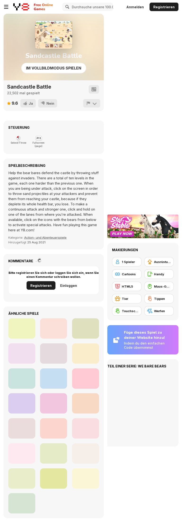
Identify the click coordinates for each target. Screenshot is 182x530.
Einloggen (68, 286)
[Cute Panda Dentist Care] (85, 378)
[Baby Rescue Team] (85, 353)
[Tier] (126, 298)
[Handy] (159, 274)
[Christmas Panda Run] (53, 453)
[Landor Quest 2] (21, 328)
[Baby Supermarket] (53, 428)
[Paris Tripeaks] (53, 328)
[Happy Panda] (85, 478)
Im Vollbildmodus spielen (53, 68)
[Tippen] (159, 298)
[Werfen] (159, 311)
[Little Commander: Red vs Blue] (21, 353)
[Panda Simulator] (21, 378)
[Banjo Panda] (21, 403)
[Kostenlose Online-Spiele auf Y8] (21, 6)
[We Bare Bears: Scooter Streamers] (85, 403)
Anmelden (135, 7)
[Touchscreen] (126, 311)
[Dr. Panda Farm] (53, 478)
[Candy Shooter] (85, 428)
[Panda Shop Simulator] (21, 428)
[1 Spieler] (126, 262)
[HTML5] (126, 286)
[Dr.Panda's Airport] (53, 403)
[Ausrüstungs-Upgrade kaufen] (159, 262)
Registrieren (164, 7)
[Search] (66, 7)
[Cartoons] (126, 274)
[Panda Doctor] (21, 453)
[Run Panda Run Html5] (21, 478)
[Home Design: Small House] (85, 328)
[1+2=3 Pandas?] (53, 378)
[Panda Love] (85, 453)
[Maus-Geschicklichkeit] (159, 286)
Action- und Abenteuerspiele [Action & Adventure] (45, 237)
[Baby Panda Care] (53, 353)
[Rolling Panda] (21, 503)
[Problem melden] (91, 103)
